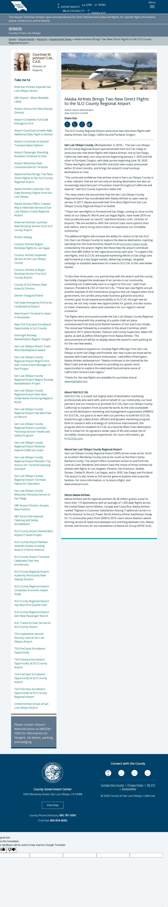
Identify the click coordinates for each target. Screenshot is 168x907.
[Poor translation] (12, 850)
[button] (152, 6)
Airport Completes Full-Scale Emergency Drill (31, 121)
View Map (55, 805)
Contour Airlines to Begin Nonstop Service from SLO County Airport (30, 273)
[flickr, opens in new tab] (134, 773)
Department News (61, 39)
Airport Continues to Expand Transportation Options (31, 143)
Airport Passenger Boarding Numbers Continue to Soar (31, 154)
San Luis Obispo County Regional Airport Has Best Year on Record (33, 413)
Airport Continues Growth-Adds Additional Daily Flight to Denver (33, 132)
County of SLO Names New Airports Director (30, 286)
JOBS (87, 4)
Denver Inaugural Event (28, 295)
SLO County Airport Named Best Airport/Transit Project (33, 533)
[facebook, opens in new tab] (108, 773)
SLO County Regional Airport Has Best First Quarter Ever (31, 603)
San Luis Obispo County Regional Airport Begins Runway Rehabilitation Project (33, 379)
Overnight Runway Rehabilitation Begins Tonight (32, 337)
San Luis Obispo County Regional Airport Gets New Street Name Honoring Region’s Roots (33, 396)
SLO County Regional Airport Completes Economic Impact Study (31, 590)
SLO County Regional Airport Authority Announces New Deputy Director (31, 575)
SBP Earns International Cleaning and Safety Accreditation (28, 520)
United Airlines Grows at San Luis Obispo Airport (31, 705)
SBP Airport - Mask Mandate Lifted (31, 99)
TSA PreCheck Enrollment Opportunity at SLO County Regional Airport (30, 693)
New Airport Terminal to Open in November (32, 315)
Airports (15, 28)
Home (12, 39)
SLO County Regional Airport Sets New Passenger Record (31, 614)
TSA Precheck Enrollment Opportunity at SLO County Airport (30, 663)
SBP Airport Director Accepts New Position (31, 507)
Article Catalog (23, 237)
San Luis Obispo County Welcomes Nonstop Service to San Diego (32, 494)
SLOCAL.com (75, 438)
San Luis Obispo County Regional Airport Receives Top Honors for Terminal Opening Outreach (32, 463)
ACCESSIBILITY (74, 11)
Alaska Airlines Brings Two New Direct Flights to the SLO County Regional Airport (33, 178)
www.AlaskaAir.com (75, 381)
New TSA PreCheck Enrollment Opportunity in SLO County (32, 326)
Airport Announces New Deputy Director (33, 110)
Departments (26, 39)
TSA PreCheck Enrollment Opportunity (29, 650)
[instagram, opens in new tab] (147, 773)
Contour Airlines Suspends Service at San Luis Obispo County (30, 259)
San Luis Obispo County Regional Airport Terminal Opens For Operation (30, 479)
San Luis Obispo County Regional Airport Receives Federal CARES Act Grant (29, 446)
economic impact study (133, 244)
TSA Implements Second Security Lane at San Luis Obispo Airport (29, 637)
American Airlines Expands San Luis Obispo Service (32, 88)
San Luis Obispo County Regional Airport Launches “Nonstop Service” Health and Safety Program (32, 429)
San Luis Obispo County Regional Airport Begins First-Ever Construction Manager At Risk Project (32, 362)
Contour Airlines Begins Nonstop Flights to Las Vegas (32, 246)
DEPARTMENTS (68, 6)
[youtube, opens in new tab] (121, 773)
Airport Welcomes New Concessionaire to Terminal (30, 165)
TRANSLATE (96, 12)
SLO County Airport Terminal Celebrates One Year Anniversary (31, 560)
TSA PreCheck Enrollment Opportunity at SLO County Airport (30, 678)
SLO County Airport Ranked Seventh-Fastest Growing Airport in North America (30, 545)
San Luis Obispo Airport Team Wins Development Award (32, 348)
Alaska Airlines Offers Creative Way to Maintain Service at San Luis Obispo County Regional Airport (32, 209)
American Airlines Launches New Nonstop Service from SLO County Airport (33, 226)
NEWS (100, 4)
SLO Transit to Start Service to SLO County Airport (32, 625)
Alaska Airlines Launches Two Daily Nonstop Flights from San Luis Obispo (33, 192)
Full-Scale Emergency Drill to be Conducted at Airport (33, 304)
